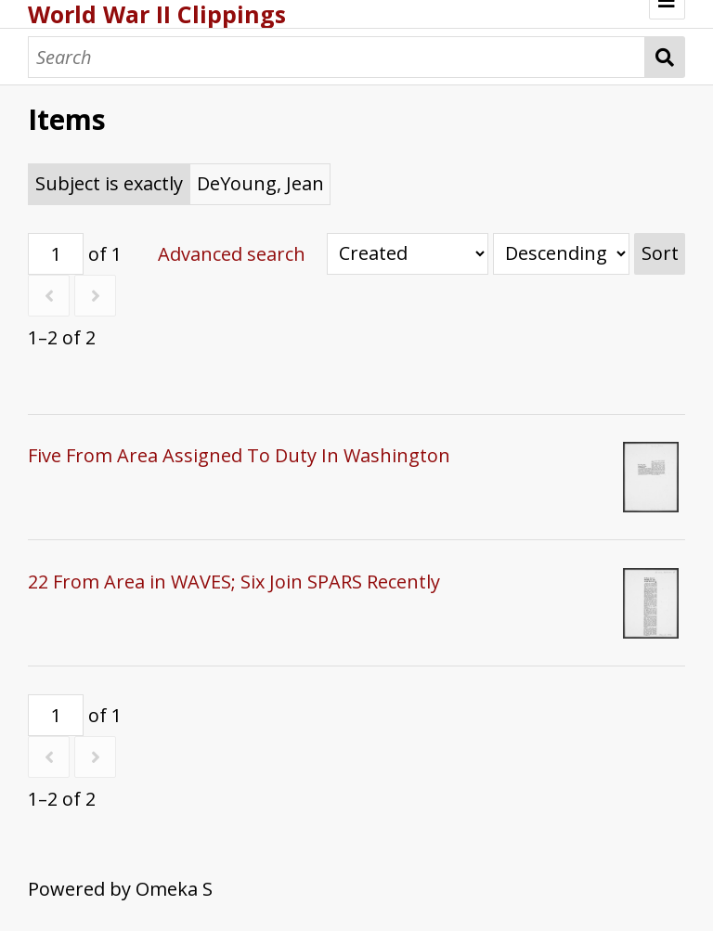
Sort (660, 252)
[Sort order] (561, 254)
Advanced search (231, 253)
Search (665, 57)
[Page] (56, 254)
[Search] (336, 57)
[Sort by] (407, 254)
